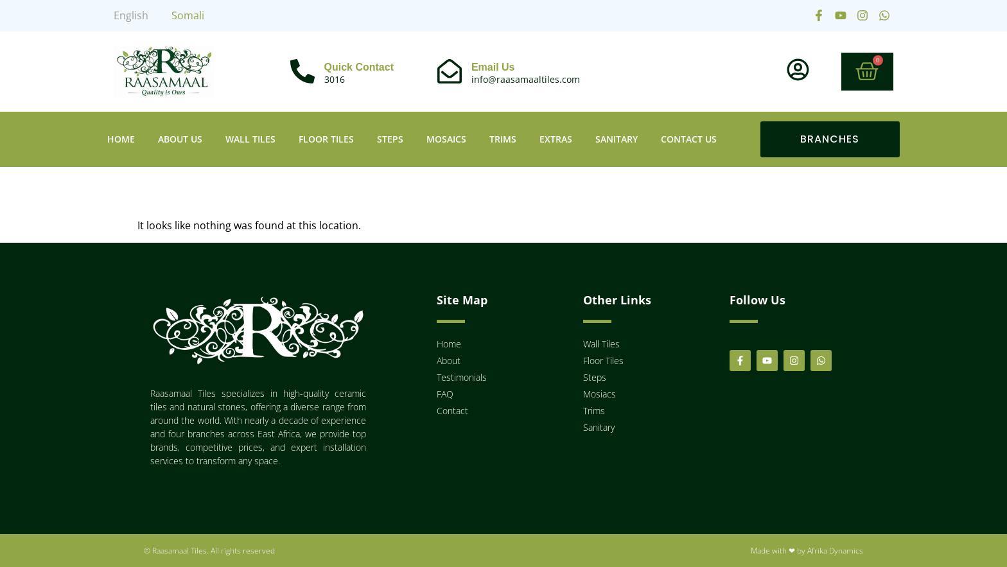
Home (121, 139)
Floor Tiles (326, 139)
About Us (180, 139)
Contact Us (689, 139)
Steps (390, 139)
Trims (502, 139)
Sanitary (616, 139)
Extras (555, 139)
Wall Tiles (250, 139)
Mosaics (446, 139)
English (131, 15)
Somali (187, 15)
